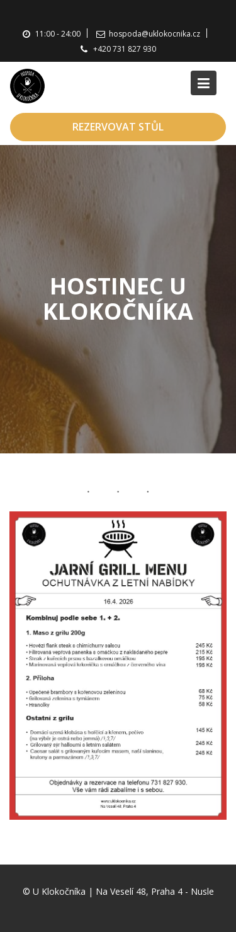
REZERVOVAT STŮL (118, 127)
